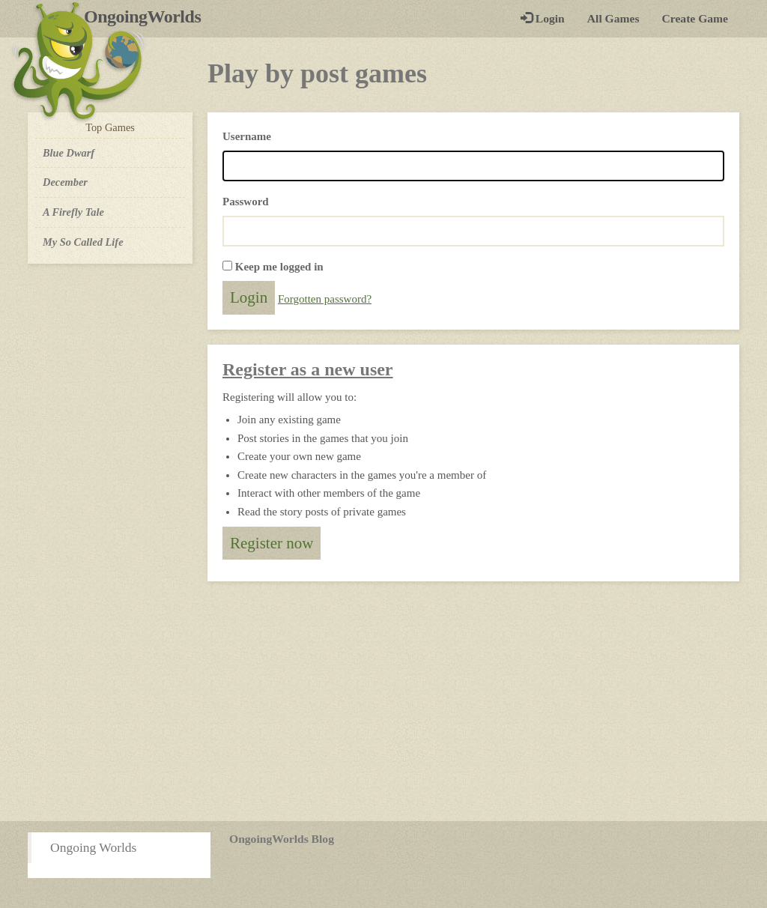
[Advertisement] (383, 701)
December (65, 182)
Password (245, 202)
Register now (271, 543)
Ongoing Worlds (93, 847)
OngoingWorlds (148, 16)
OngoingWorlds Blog (281, 838)
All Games (613, 18)
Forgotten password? (325, 299)
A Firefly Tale (73, 212)
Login (543, 18)
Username (246, 136)
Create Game (695, 18)
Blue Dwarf (68, 153)
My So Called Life (83, 242)
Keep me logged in (279, 267)
